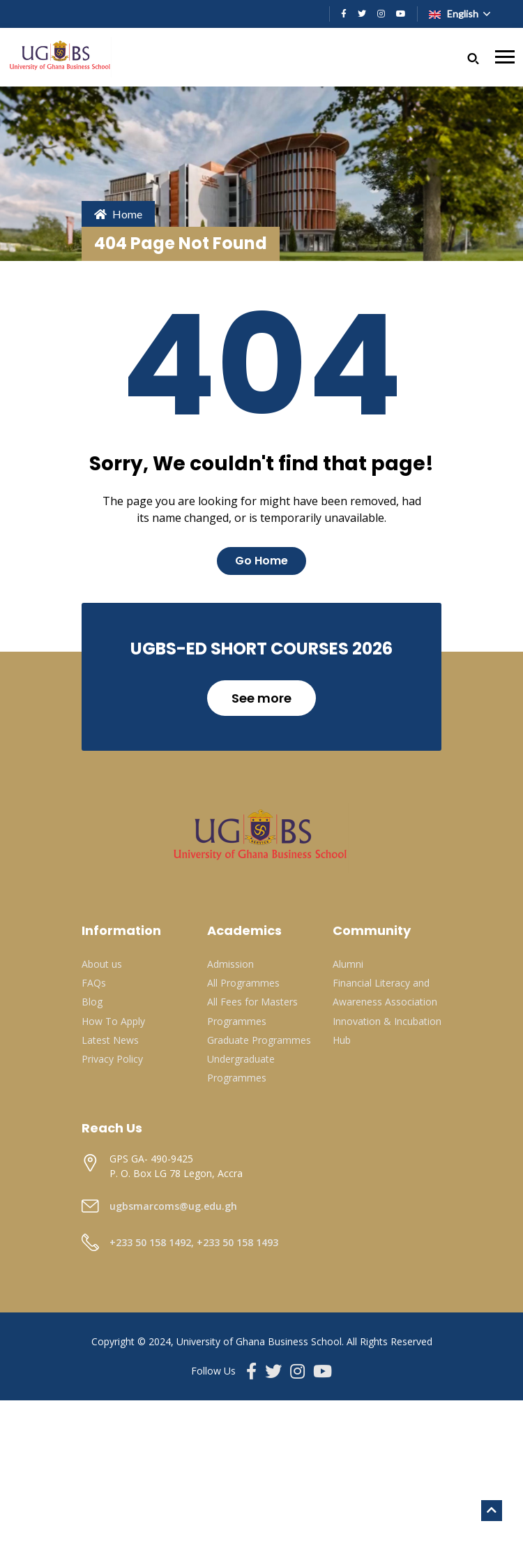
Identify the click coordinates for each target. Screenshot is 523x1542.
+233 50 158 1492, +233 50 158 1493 (193, 1242)
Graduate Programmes (259, 1040)
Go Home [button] (261, 561)
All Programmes (243, 982)
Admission (230, 964)
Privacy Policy (112, 1058)
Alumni (348, 964)
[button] (473, 56)
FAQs (94, 982)
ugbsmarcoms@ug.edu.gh (173, 1206)
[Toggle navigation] (505, 56)
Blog (92, 1001)
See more (261, 698)
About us (102, 964)
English (454, 14)
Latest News (110, 1040)
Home (118, 213)
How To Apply (113, 1021)
